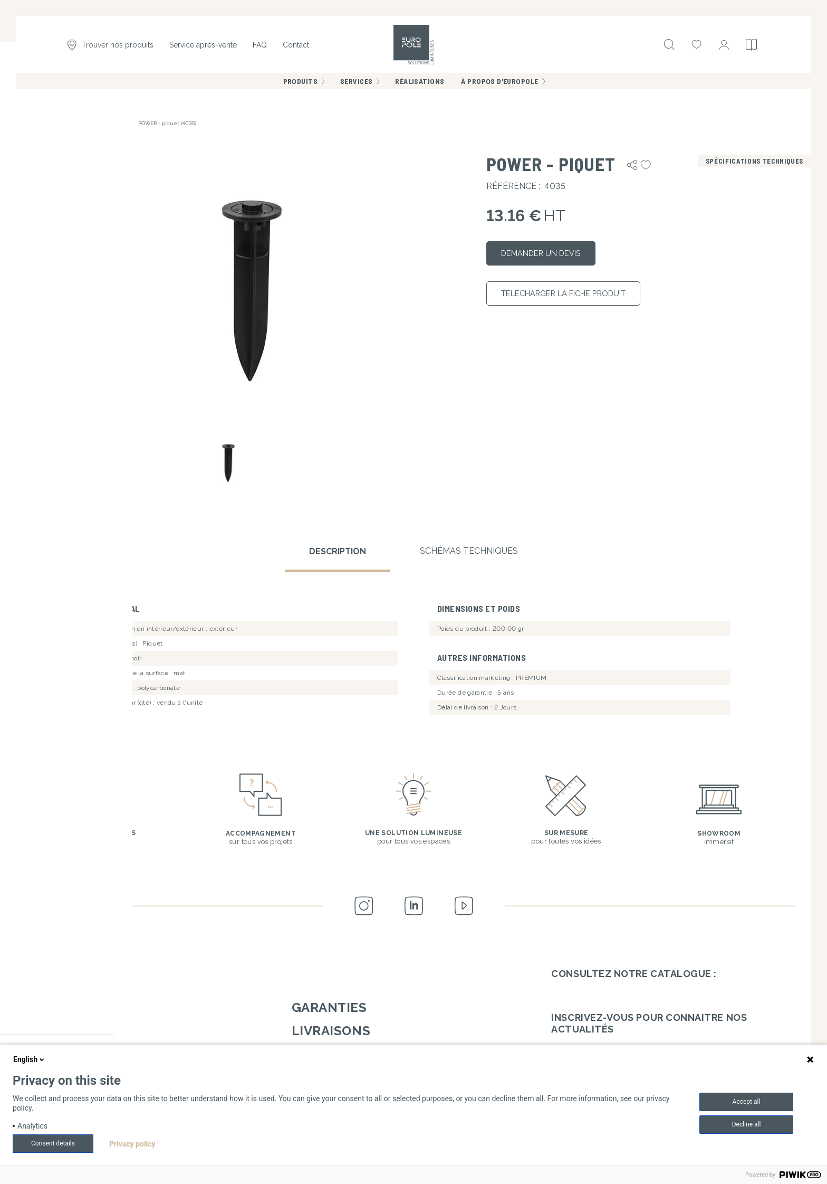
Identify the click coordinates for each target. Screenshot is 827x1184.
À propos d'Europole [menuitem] (499, 84)
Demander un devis (547, 255)
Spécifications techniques (754, 161)
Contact (296, 46)
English (29, 1059)
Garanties (329, 1004)
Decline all (746, 1124)
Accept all (747, 1101)
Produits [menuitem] (300, 84)
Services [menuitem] (356, 84)
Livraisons (331, 1027)
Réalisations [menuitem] (419, 84)
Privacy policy (132, 1144)
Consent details (53, 1143)
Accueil (41, 123)
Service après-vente (203, 46)
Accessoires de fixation (94, 123)
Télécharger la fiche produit (574, 297)
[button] (251, 286)
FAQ (260, 46)
